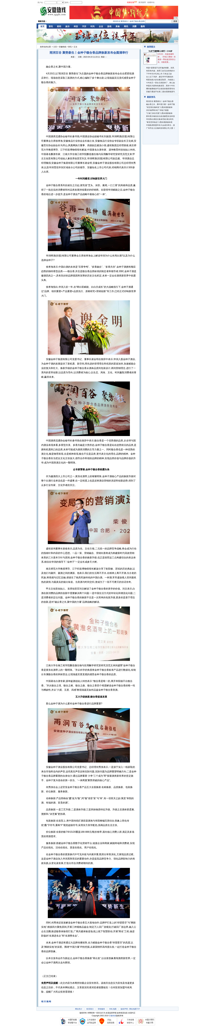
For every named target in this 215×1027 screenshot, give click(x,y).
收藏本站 (151, 2)
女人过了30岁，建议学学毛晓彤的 (159, 77)
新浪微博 (142, 2)
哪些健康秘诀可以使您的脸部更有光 (160, 89)
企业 (101, 26)
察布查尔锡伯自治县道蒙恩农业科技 (160, 116)
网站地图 (132, 1009)
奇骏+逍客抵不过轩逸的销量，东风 (160, 68)
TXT (138, 1009)
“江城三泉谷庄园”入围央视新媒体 (159, 113)
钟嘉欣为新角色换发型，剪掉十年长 (160, 86)
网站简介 (78, 1009)
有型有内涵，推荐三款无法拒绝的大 (160, 71)
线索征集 (130, 2)
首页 (42, 26)
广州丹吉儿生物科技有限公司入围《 (160, 128)
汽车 (84, 26)
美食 (118, 26)
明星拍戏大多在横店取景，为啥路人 (160, 80)
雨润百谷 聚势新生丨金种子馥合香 (159, 101)
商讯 (126, 26)
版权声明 (124, 1009)
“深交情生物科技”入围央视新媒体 (159, 107)
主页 (55, 47)
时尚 (92, 26)
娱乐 (67, 26)
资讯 (51, 26)
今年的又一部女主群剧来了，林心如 (160, 83)
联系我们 (90, 1009)
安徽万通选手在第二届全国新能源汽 (160, 92)
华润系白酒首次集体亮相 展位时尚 (159, 119)
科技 (76, 26)
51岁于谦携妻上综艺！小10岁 (160, 51)
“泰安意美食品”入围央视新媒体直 (159, 122)
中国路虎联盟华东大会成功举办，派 (160, 125)
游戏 (109, 26)
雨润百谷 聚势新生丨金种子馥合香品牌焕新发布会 (134, 21)
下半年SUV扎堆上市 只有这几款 (159, 74)
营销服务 (101, 1009)
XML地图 (112, 1009)
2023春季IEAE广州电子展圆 (157, 110)
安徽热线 (62, 47)
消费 (134, 26)
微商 (143, 26)
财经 (59, 26)
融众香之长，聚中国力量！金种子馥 (160, 104)
